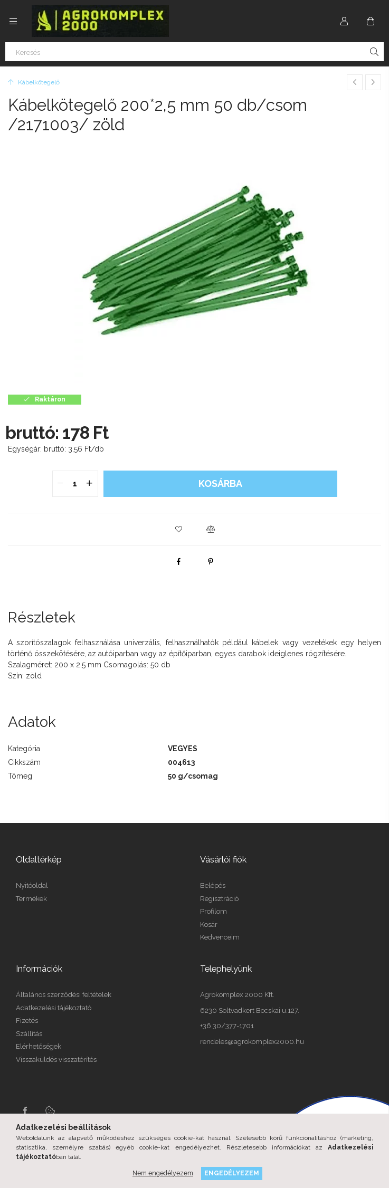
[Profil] (344, 21)
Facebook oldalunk (25, 1110)
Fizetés (27, 1020)
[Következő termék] (373, 82)
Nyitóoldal (32, 885)
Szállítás (29, 1034)
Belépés (212, 885)
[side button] (13, 21)
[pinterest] (210, 561)
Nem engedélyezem (162, 1173)
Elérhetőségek (38, 1046)
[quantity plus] (90, 483)
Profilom (213, 911)
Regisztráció (219, 899)
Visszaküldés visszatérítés (56, 1060)
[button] (178, 529)
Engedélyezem (231, 1173)
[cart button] (370, 21)
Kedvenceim (220, 937)
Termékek (31, 899)
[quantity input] (75, 483)
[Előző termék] (355, 82)
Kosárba (220, 483)
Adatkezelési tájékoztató (53, 1008)
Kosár (208, 924)
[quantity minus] (61, 483)
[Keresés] (194, 51)
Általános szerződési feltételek (63, 995)
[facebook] (178, 561)
